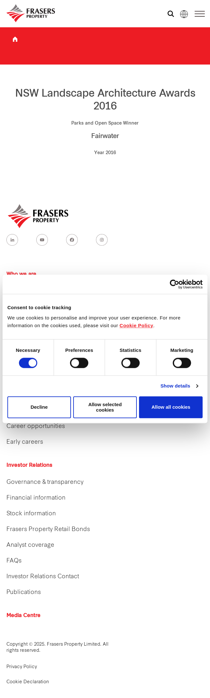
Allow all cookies (171, 407)
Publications (23, 592)
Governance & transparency (44, 482)
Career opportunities (35, 426)
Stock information (31, 514)
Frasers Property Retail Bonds (48, 530)
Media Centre (23, 615)
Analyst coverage (30, 545)
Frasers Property (15, 39)
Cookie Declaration (27, 682)
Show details (175, 386)
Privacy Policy (21, 667)
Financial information (36, 498)
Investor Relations (29, 465)
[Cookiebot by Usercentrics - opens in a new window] (174, 284)
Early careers (24, 442)
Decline (39, 407)
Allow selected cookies (105, 407)
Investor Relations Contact (42, 577)
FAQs (14, 561)
